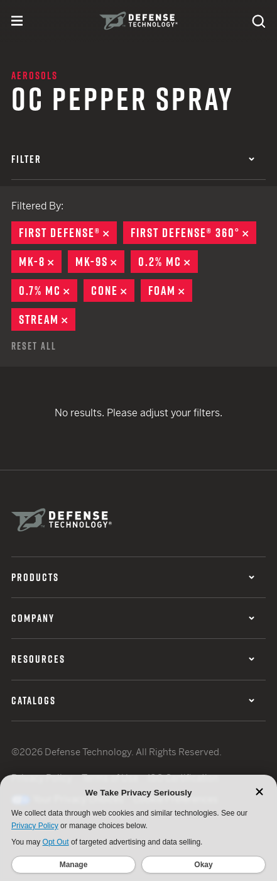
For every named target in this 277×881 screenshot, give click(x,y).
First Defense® (68, 232)
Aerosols (34, 75)
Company (132, 618)
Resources (132, 659)
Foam (170, 290)
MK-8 (40, 261)
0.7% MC (48, 290)
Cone (112, 290)
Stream (47, 319)
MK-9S (99, 261)
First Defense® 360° (193, 232)
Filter (132, 159)
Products (132, 577)
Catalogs (132, 700)
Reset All (34, 346)
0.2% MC (168, 261)
